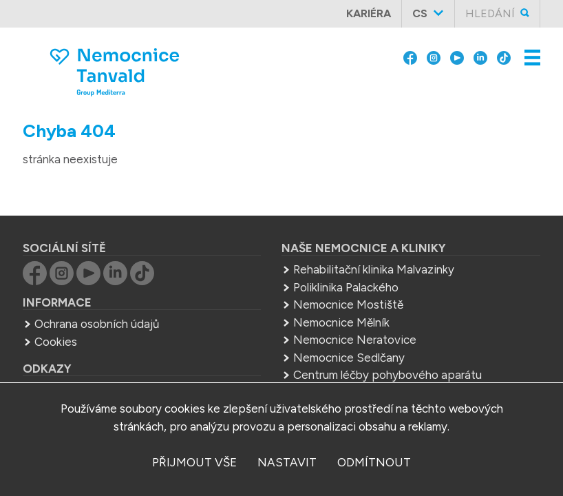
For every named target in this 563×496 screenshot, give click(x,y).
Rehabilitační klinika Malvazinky (373, 246)
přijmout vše (194, 462)
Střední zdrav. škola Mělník (362, 369)
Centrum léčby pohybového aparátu (387, 351)
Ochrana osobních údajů (96, 300)
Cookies (55, 318)
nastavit (287, 462)
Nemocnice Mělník (341, 299)
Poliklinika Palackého (346, 264)
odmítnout (374, 462)
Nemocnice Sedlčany (349, 334)
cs (419, 13)
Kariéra (368, 13)
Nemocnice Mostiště (348, 281)
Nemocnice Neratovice (354, 316)
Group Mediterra (78, 367)
